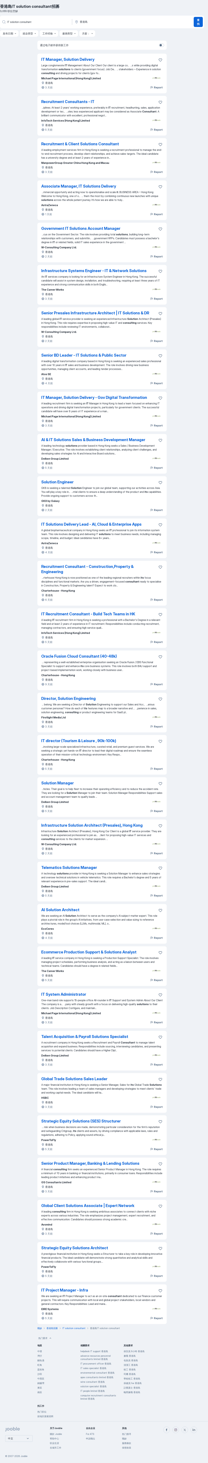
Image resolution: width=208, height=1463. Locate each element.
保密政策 (126, 1447)
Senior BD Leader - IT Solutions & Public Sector (83, 355)
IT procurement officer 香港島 (95, 1363)
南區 (39, 1392)
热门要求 (45, 1338)
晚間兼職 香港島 (132, 1392)
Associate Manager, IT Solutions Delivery (78, 186)
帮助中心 (54, 1438)
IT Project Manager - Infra (64, 1290)
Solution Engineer (57, 482)
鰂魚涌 (40, 1360)
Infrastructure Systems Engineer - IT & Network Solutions (94, 270)
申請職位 (90, 1438)
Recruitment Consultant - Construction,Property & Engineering (87, 569)
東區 (39, 1387)
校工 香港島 (130, 1369)
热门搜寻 (126, 1434)
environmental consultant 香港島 (97, 1372)
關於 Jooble (56, 1434)
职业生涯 (54, 1443)
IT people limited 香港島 (92, 1391)
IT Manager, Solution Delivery (67, 59)
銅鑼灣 (40, 1383)
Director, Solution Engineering (68, 698)
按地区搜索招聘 (45, 1416)
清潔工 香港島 (131, 1365)
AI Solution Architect (60, 909)
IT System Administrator (63, 994)
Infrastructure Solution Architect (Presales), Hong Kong (92, 825)
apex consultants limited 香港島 (96, 1377)
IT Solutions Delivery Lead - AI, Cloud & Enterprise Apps (91, 524)
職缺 (124, 1438)
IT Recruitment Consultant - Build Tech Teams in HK (88, 614)
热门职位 (41, 1411)
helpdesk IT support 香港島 (94, 1351)
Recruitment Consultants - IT (67, 101)
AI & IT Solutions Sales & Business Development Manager (93, 439)
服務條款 (126, 1443)
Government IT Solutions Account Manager (80, 228)
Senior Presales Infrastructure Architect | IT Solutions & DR (95, 313)
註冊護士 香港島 (132, 1387)
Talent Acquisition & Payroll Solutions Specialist (84, 1036)
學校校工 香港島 (132, 1378)
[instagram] (175, 1430)
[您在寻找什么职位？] (36, 21)
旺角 (39, 1365)
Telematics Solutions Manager (69, 867)
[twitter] (185, 1430)
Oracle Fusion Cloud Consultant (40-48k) (79, 656)
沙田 (39, 1374)
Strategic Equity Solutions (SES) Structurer (81, 1121)
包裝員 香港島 (131, 1360)
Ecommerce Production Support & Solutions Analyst (88, 952)
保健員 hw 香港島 (133, 1383)
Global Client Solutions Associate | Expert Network (87, 1205)
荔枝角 (40, 1369)
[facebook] (166, 1430)
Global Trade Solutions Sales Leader (74, 1078)
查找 (198, 22)
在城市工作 (55, 1447)
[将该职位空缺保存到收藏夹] (160, 60)
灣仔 (39, 1355)
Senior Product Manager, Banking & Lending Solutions (90, 1163)
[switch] (161, 45)
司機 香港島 (130, 1374)
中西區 (40, 1378)
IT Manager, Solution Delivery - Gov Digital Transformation (94, 397)
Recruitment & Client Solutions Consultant (80, 144)
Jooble (24, 1456)
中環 (39, 1351)
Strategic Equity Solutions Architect (74, 1248)
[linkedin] (194, 1430)
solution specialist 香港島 (93, 1386)
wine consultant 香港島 (92, 1381)
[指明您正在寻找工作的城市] (108, 21)
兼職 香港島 (130, 1355)
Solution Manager (57, 783)
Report (156, 87)
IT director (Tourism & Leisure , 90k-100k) (78, 740)
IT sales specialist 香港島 (93, 1368)
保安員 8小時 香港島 (134, 1351)
